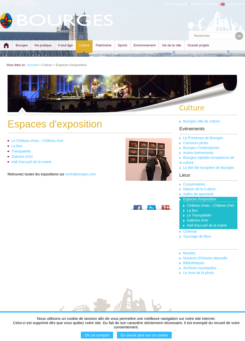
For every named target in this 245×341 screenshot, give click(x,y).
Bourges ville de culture (201, 121)
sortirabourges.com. (81, 174)
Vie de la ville (171, 45)
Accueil (32, 65)
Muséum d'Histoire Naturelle (205, 258)
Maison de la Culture (199, 189)
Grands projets (198, 45)
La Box (16, 146)
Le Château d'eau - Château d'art (37, 141)
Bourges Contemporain (201, 148)
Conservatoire (194, 184)
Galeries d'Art (22, 156)
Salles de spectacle (198, 194)
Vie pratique (43, 45)
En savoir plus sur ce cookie (144, 335)
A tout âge (65, 45)
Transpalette (21, 151)
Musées (189, 253)
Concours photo (195, 143)
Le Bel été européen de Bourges (208, 168)
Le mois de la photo (198, 273)
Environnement (145, 45)
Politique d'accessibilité (204, 4)
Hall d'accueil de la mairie (31, 162)
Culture (84, 45)
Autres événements (198, 153)
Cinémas (190, 231)
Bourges (22, 45)
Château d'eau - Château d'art (210, 205)
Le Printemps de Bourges (203, 138)
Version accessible (176, 4)
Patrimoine (103, 45)
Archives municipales (199, 268)
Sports (122, 45)
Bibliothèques (193, 263)
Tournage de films (197, 236)
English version (233, 4)
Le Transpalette (199, 215)
